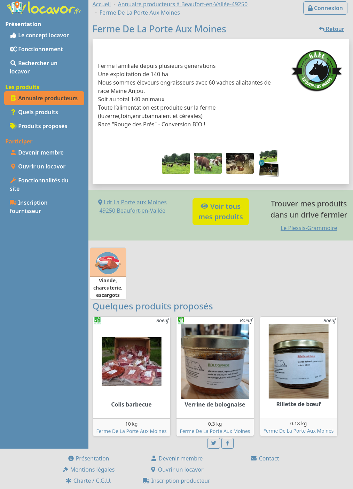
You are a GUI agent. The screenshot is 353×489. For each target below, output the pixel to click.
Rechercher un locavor (33, 67)
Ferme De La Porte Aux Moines (131, 431)
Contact (264, 458)
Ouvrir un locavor (37, 166)
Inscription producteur (176, 480)
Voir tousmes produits (220, 211)
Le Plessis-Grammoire (309, 228)
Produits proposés (38, 126)
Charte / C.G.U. (88, 480)
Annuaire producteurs (44, 98)
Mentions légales (88, 469)
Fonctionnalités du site (39, 184)
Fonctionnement (36, 49)
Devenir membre (37, 152)
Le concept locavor (39, 35)
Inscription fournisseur (29, 207)
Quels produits (34, 112)
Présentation (88, 458)
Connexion (325, 8)
